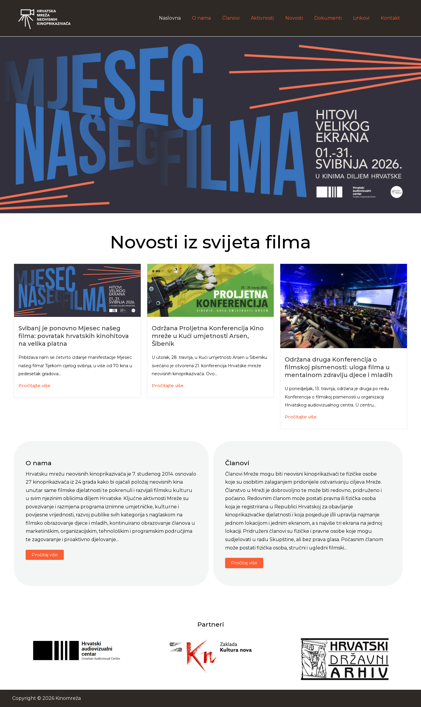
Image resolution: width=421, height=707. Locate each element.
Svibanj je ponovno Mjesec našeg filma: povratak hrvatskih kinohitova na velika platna (73, 336)
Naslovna (183, 18)
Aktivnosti (270, 18)
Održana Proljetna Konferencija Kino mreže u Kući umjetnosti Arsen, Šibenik (208, 336)
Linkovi (364, 18)
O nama (213, 18)
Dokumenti (332, 18)
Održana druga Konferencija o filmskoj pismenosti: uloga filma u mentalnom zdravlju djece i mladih (339, 367)
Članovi (240, 18)
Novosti (300, 18)
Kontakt (391, 18)
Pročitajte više (34, 385)
